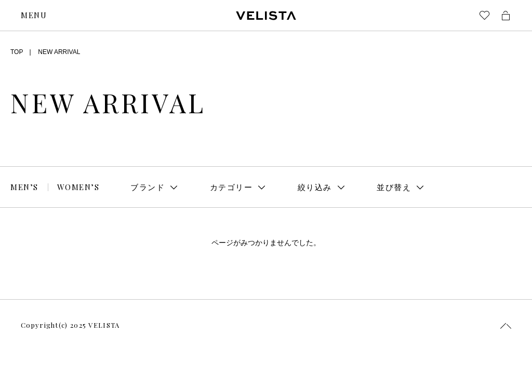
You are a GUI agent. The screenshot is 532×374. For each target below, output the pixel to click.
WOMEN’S (78, 187)
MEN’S (24, 187)
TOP (16, 52)
